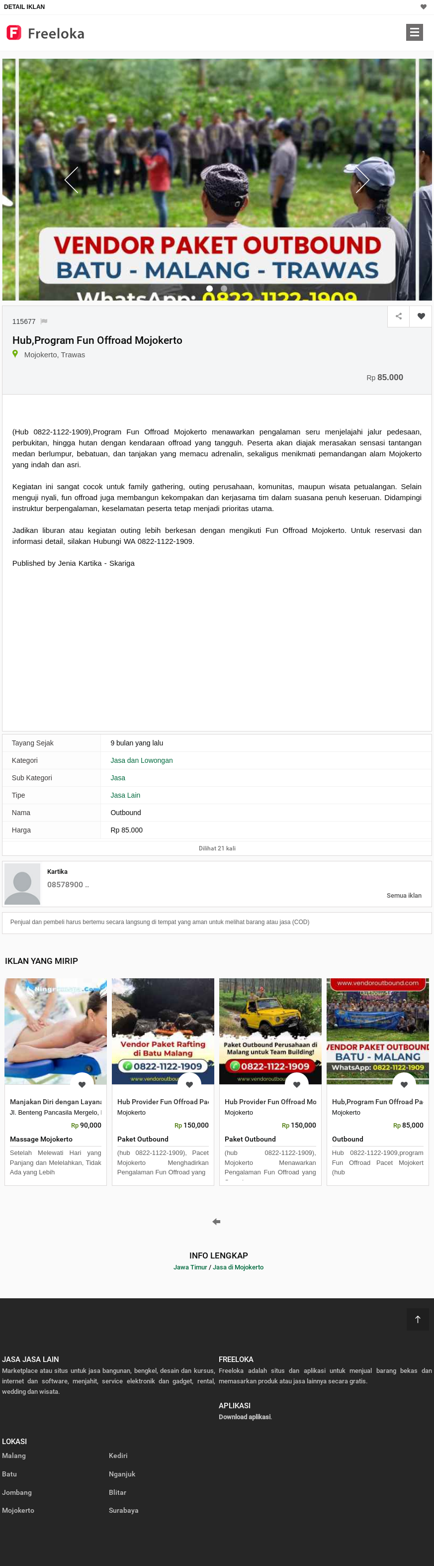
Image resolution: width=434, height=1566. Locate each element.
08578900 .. (68, 884)
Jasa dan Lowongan (141, 760)
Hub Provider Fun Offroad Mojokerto (282, 1102)
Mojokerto (18, 1510)
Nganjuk (122, 1474)
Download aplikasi (244, 1417)
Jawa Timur (190, 1267)
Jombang (17, 1492)
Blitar (117, 1492)
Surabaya (124, 1510)
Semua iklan (404, 895)
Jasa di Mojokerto (238, 1267)
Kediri (118, 1456)
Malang (14, 1456)
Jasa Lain (125, 795)
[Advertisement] (95, 648)
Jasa (117, 778)
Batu (9, 1474)
